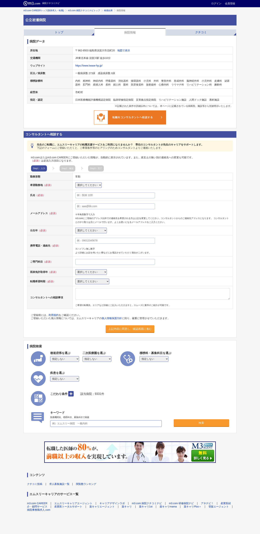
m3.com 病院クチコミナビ (147, 503)
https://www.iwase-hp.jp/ (88, 65)
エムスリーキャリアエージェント (73, 503)
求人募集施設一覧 (59, 483)
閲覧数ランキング (86, 483)
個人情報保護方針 (112, 318)
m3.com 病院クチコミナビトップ (84, 10)
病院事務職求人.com (38, 509)
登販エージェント (219, 506)
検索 (201, 422)
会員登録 (230, 3)
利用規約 (54, 315)
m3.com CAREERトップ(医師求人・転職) (43, 10)
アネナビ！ (207, 503)
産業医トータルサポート (68, 506)
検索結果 (108, 10)
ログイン (216, 3)
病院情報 (130, 32)
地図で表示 (123, 50)
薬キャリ (127, 506)
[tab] (58, 32)
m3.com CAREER (37, 503)
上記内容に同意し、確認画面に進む (130, 328)
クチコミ (201, 32)
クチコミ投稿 (34, 483)
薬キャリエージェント (102, 506)
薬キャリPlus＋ (192, 506)
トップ (59, 32)
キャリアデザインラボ (112, 503)
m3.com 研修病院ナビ (181, 503)
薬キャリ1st (146, 506)
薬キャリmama (168, 506)
